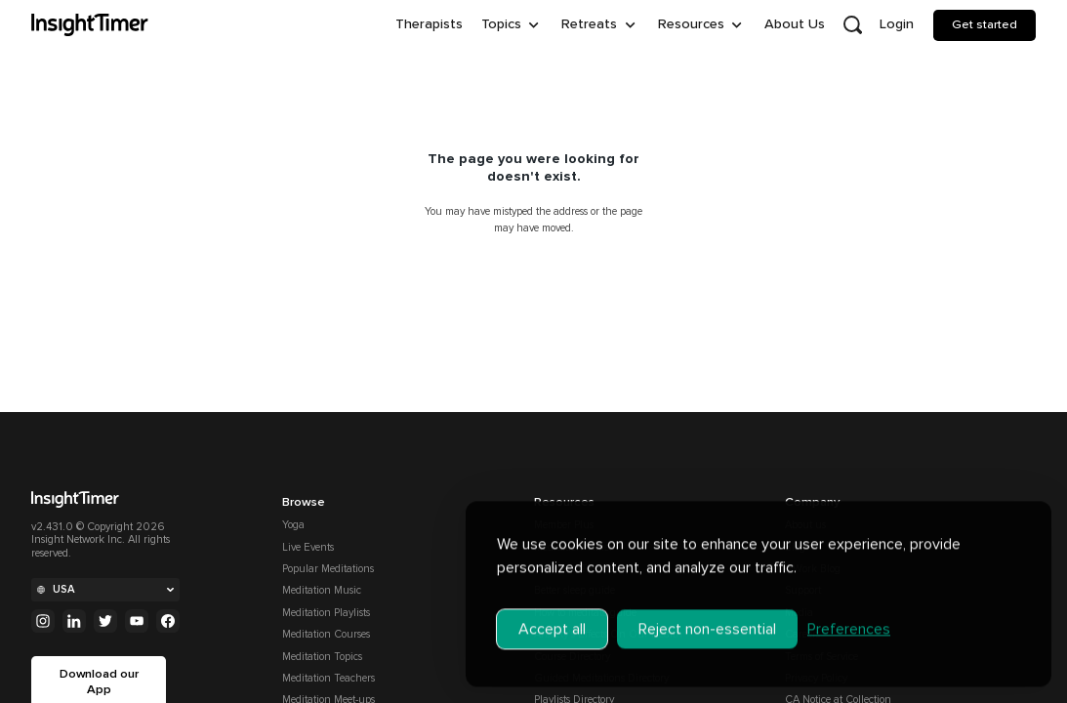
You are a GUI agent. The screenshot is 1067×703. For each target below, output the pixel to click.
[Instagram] (43, 621)
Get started (984, 24)
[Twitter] (105, 621)
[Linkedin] (74, 621)
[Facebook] (168, 621)
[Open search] (852, 25)
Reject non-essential (707, 615)
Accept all (552, 615)
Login (897, 24)
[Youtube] (136, 621)
